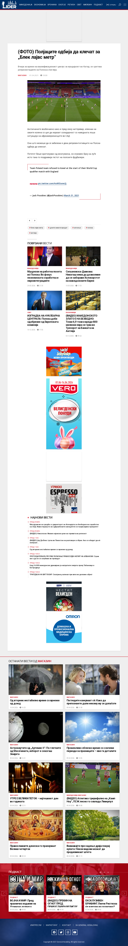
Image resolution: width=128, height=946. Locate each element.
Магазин (87, 5)
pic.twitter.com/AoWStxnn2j (52, 183)
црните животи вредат (58, 228)
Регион (71, 5)
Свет (79, 5)
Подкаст (98, 5)
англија (34, 233)
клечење (77, 228)
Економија (40, 5)
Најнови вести (41, 517)
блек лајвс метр (37, 228)
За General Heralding (87, 925)
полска (90, 228)
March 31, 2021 (71, 195)
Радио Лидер (9, 4)
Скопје (62, 5)
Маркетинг (52, 925)
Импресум (35, 925)
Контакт (66, 925)
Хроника (52, 5)
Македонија (25, 5)
